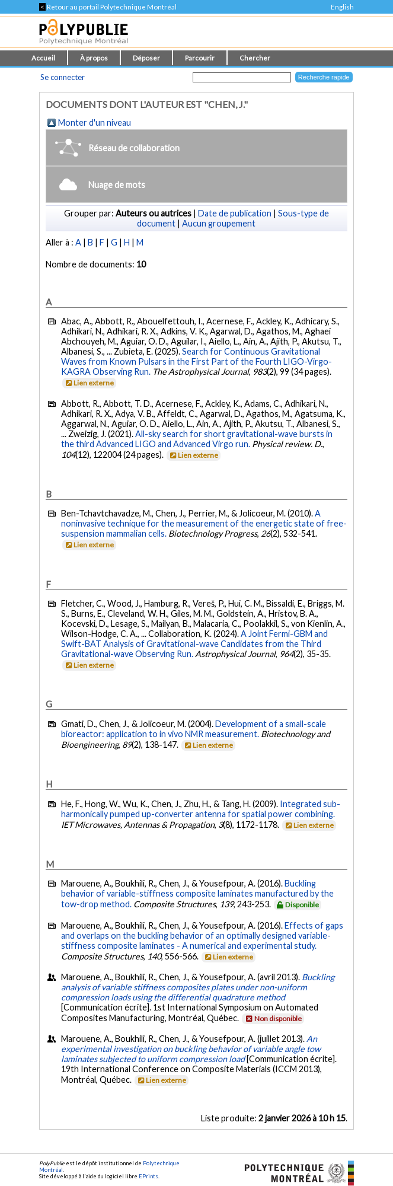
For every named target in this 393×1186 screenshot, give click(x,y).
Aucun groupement (218, 223)
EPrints (148, 1176)
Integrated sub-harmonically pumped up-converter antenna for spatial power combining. (200, 809)
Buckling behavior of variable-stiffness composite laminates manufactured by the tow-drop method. (197, 893)
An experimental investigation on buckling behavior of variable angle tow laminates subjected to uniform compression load (191, 1049)
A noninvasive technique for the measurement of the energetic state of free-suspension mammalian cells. (204, 523)
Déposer (146, 58)
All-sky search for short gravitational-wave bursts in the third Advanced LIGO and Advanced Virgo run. (197, 439)
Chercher (254, 58)
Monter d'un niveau (94, 122)
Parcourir (200, 58)
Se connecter (62, 77)
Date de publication (234, 213)
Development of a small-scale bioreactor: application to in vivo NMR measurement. (193, 729)
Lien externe (88, 382)
